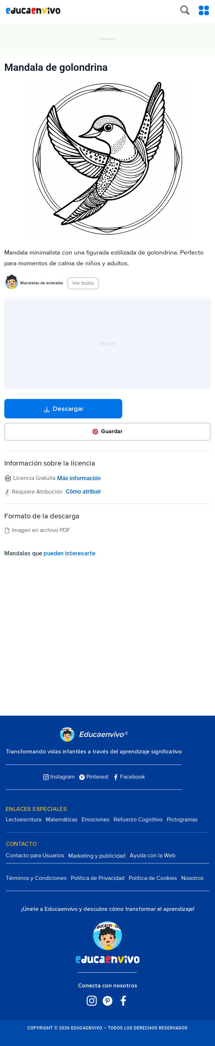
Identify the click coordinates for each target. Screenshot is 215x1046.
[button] (107, 431)
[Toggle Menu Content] (203, 10)
